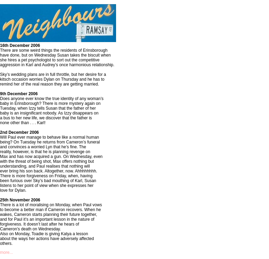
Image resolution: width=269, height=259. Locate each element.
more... (6, 252)
